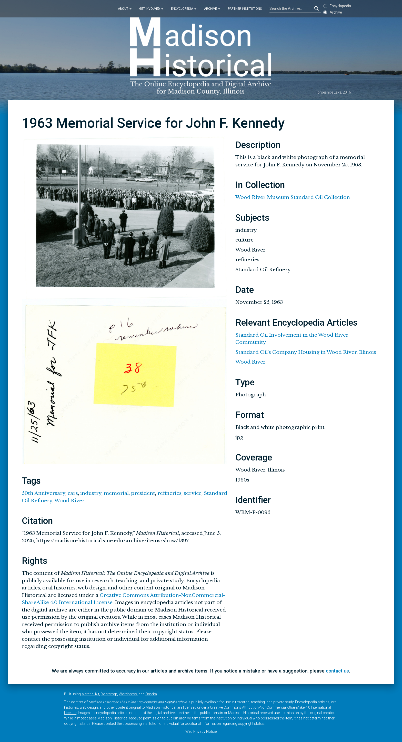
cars (73, 493)
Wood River (69, 501)
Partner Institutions (245, 9)
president (143, 493)
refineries (169, 493)
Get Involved (151, 9)
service (193, 493)
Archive (212, 9)
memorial (116, 493)
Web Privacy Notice (201, 731)
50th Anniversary (43, 493)
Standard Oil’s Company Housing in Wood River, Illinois (305, 352)
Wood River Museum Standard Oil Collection (292, 197)
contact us (337, 671)
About (125, 9)
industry (91, 493)
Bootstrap (109, 694)
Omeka (151, 694)
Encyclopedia (183, 9)
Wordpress (128, 694)
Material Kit (90, 694)
